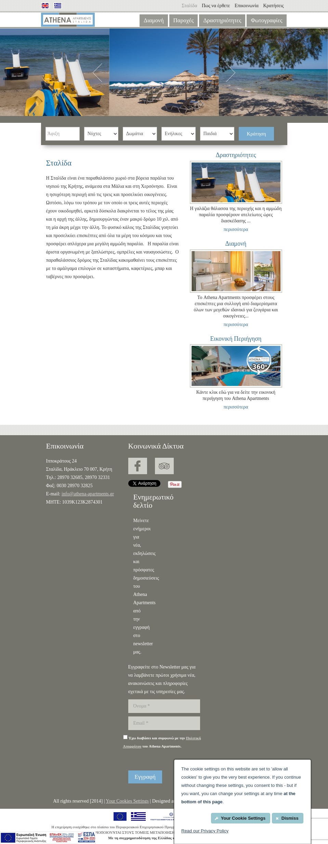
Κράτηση (256, 134)
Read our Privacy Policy (204, 830)
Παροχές (183, 20)
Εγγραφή (145, 777)
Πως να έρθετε (216, 5)
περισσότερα (236, 229)
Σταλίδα (189, 5)
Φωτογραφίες (266, 20)
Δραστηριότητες (222, 20)
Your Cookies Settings (127, 801)
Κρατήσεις (273, 5)
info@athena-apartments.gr (88, 493)
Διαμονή (154, 20)
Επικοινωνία (247, 5)
